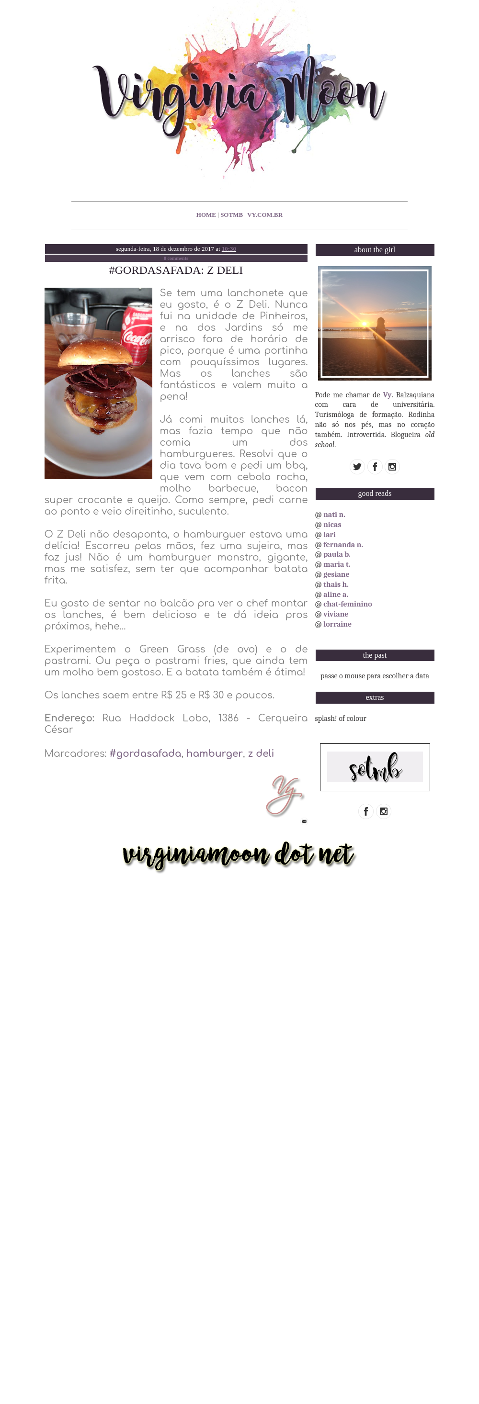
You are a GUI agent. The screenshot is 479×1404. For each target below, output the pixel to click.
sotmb (231, 214)
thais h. (336, 584)
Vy (387, 395)
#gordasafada (145, 753)
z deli (261, 753)
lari (329, 534)
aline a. (335, 594)
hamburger (214, 753)
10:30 (229, 248)
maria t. (337, 564)
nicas (332, 524)
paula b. (337, 554)
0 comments (176, 258)
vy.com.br (265, 214)
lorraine (337, 624)
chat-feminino (347, 604)
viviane (335, 614)
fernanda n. (343, 544)
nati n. (334, 514)
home (206, 214)
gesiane (336, 574)
